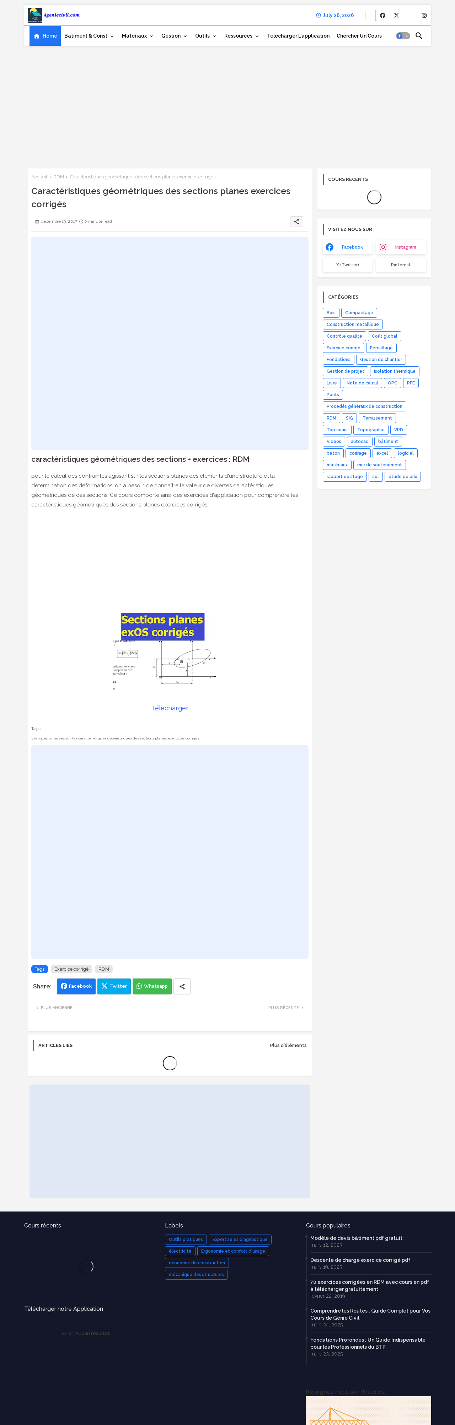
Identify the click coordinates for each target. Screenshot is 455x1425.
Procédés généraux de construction (364, 406)
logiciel (406, 453)
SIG (349, 418)
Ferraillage (381, 347)
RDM (58, 176)
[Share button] (182, 986)
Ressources (238, 36)
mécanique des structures (196, 1274)
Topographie (371, 429)
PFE (411, 383)
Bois (331, 312)
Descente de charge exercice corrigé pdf (360, 1260)
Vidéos (334, 441)
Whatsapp (156, 986)
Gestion (171, 36)
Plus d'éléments (288, 1045)
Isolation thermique (395, 371)
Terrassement (377, 418)
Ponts (333, 394)
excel (382, 453)
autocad (360, 441)
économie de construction (197, 1262)
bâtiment (388, 441)
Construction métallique (353, 324)
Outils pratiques (186, 1239)
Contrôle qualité (344, 336)
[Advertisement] (227, 104)
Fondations (338, 359)
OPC (392, 383)
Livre (332, 383)
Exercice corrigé (71, 969)
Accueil (39, 176)
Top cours (337, 429)
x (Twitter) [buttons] (347, 264)
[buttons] (382, 15)
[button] (403, 35)
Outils (202, 36)
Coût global (384, 336)
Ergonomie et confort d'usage (233, 1251)
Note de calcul (362, 383)
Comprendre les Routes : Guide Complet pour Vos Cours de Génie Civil (370, 1314)
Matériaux (134, 36)
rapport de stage (345, 476)
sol (376, 476)
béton (333, 453)
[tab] (45, 36)
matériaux (337, 464)
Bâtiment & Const (85, 36)
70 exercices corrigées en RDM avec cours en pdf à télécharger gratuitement (369, 1285)
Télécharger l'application (298, 36)
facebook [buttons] (352, 247)
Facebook (80, 986)
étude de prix (403, 476)
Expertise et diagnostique (240, 1239)
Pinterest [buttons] (401, 264)
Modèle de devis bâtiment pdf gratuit (356, 1238)
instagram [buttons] (405, 247)
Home (50, 36)
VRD (398, 429)
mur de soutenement (379, 464)
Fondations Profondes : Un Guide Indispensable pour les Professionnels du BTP (367, 1343)
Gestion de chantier (381, 359)
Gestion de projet (345, 371)
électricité (180, 1251)
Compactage (359, 312)
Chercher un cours (359, 36)
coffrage (358, 453)
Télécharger (169, 708)
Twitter (118, 986)
